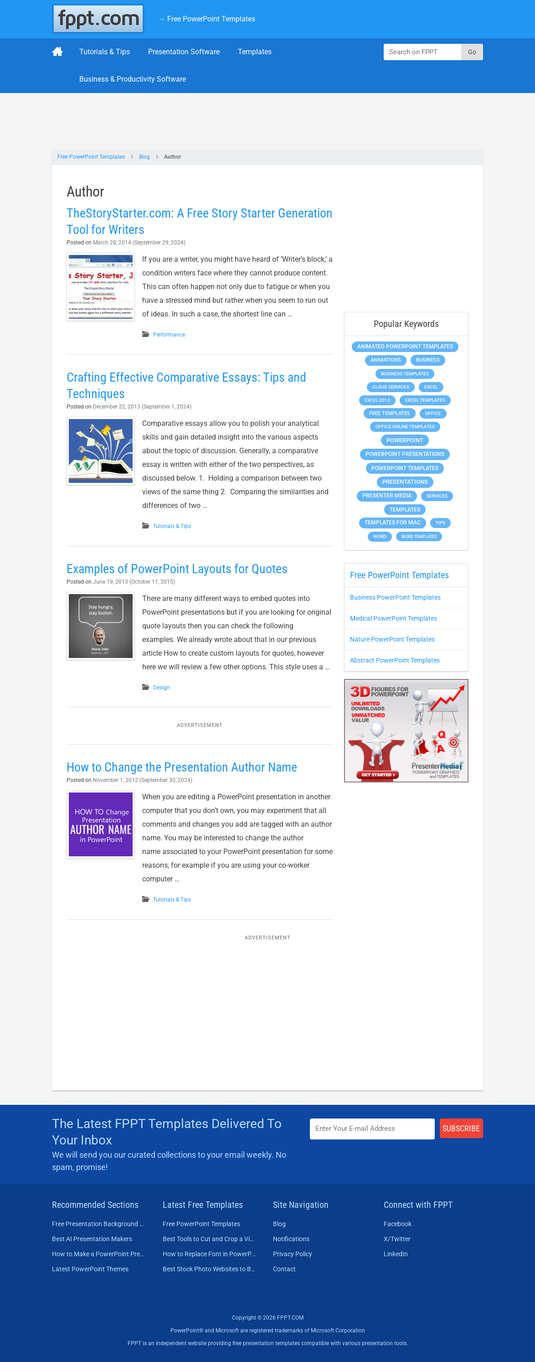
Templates (255, 51)
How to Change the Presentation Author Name (182, 767)
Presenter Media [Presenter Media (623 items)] (387, 495)
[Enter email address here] (372, 1129)
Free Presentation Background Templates (99, 1223)
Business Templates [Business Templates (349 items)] (405, 374)
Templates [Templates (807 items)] (405, 510)
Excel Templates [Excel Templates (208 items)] (425, 400)
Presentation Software (184, 51)
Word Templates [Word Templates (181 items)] (419, 536)
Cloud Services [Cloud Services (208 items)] (390, 386)
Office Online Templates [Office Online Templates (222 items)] (405, 426)
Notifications (291, 1239)
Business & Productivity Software (132, 79)
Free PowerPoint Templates (91, 157)
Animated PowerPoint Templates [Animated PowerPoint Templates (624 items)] (405, 346)
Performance (169, 334)
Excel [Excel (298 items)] (431, 386)
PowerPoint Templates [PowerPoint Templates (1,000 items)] (404, 468)
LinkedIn (396, 1254)
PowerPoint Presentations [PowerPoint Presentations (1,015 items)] (404, 454)
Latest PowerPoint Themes (90, 1269)
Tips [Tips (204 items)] (440, 522)
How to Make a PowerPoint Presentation (99, 1254)
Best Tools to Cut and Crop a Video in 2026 (210, 1239)
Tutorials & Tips (104, 51)
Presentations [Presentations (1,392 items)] (405, 481)
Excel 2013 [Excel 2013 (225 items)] (377, 400)
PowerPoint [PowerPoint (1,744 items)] (404, 440)
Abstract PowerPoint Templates (395, 660)
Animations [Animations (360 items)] (385, 360)
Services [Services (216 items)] (437, 495)
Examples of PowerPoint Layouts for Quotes (177, 568)
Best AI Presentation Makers (92, 1239)
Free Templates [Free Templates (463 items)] (389, 413)
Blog (144, 157)
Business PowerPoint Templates (395, 597)
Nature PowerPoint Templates (392, 639)
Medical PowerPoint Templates (393, 618)
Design (161, 687)
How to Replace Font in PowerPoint (210, 1254)
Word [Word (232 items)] (379, 536)
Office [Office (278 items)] (433, 413)
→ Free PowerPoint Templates (206, 19)
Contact (284, 1269)
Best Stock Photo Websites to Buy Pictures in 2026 (210, 1269)
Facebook (398, 1223)
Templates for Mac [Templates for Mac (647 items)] (393, 522)
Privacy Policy (292, 1254)
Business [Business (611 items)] (428, 360)
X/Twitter (397, 1239)
